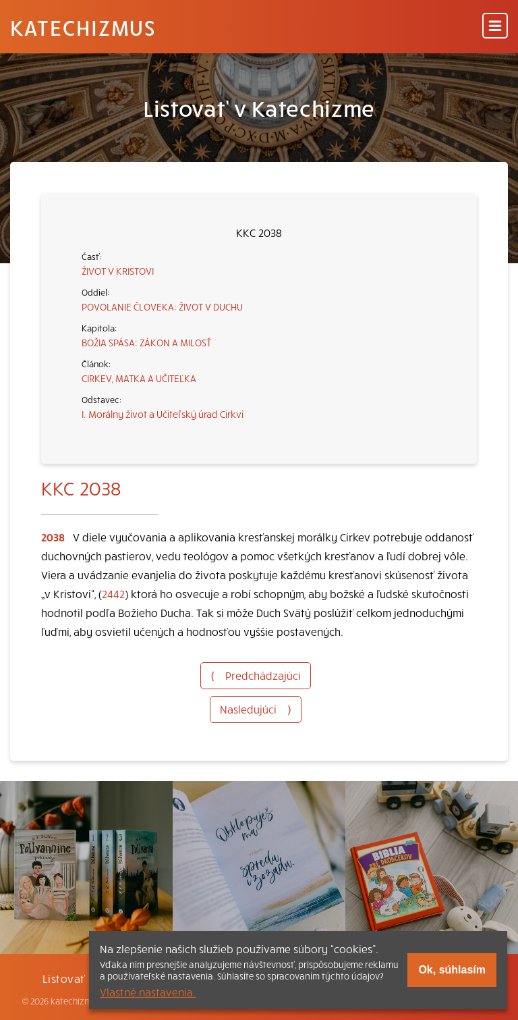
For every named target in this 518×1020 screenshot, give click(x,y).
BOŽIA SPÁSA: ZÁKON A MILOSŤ (146, 342)
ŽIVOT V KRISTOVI (118, 271)
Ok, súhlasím (452, 969)
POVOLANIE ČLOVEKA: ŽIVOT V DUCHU (162, 306)
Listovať (64, 978)
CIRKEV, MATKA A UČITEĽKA (139, 378)
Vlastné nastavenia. (148, 991)
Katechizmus (83, 27)
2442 (113, 593)
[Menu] (495, 27)
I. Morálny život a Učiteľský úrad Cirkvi (162, 414)
